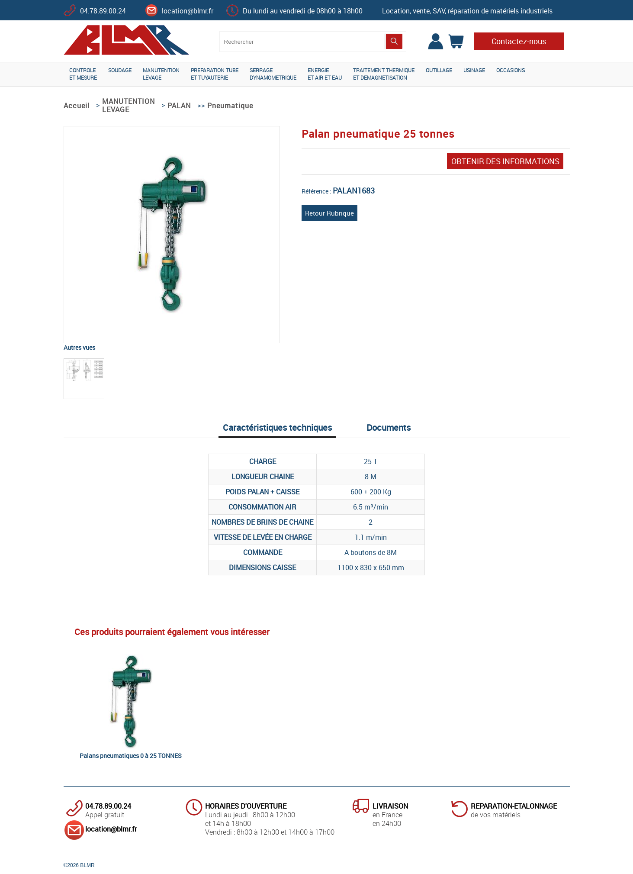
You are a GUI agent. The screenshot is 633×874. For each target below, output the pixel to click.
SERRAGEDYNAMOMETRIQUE (273, 74)
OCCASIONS (510, 70)
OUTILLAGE (439, 70)
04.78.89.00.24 (103, 11)
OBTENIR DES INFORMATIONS (505, 161)
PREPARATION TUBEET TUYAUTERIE (214, 74)
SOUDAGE (120, 70)
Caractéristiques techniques (277, 427)
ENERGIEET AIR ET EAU (325, 74)
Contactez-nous (519, 41)
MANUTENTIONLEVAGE (161, 74)
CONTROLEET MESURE (83, 74)
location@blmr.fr (187, 11)
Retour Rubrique (329, 213)
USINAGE (474, 70)
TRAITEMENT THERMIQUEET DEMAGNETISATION (384, 74)
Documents (388, 427)
